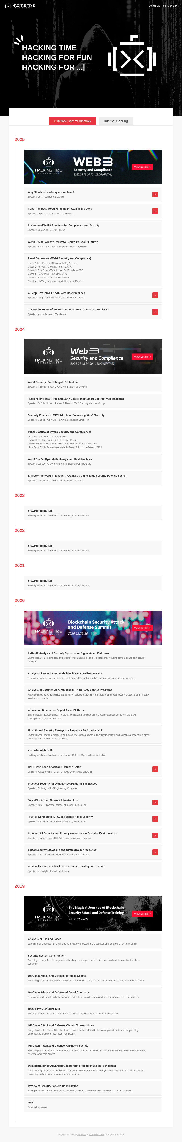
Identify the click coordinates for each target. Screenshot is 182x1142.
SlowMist (81, 1134)
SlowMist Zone (96, 1134)
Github (154, 6)
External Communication (72, 121)
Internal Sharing (116, 121)
